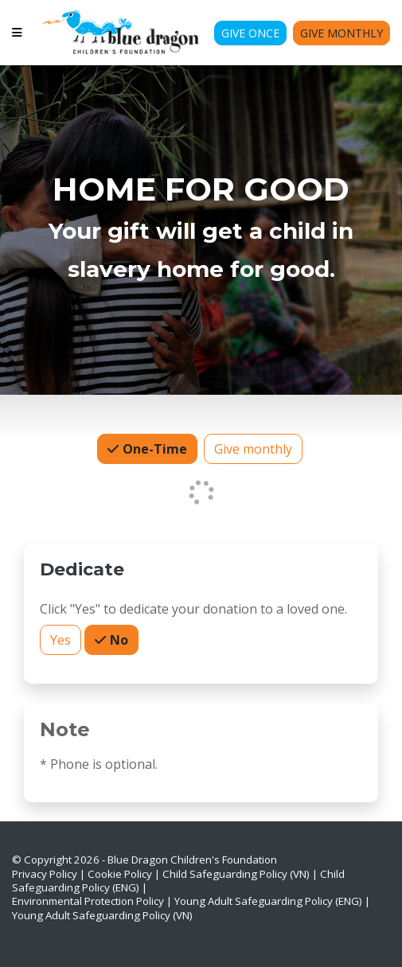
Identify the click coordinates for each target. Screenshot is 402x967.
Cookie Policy (120, 874)
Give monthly (253, 448)
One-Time (153, 448)
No (117, 639)
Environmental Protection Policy (88, 901)
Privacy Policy (44, 874)
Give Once (250, 33)
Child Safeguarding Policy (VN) (236, 874)
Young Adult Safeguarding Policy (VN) (102, 915)
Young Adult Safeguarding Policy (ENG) (268, 901)
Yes (60, 639)
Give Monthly (341, 33)
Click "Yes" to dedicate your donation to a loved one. (193, 609)
